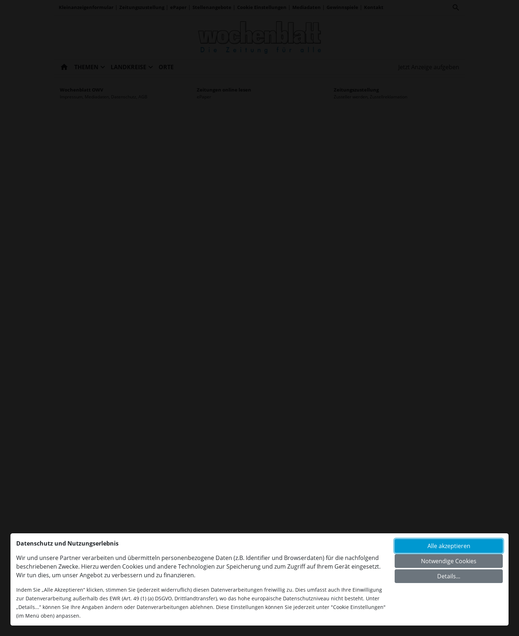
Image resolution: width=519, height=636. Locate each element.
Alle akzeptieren (448, 546)
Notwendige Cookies (448, 561)
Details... (448, 576)
